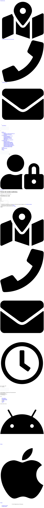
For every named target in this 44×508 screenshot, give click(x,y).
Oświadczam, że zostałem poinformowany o (8, 206)
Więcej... (13, 205)
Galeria (3, 147)
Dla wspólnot (4, 132)
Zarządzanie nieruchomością (8, 134)
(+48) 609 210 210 (3, 293)
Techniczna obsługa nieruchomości (8, 144)
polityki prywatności (29, 204)
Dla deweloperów (4, 135)
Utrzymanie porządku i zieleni (8, 146)
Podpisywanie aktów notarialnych (8, 139)
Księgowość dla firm (6, 141)
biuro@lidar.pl (2, 340)
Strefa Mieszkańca (4, 148)
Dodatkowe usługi (4, 140)
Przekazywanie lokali (7, 136)
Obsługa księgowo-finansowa (8, 138)
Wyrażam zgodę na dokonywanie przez (8, 205)
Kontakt (3, 149)
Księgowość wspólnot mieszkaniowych (9, 133)
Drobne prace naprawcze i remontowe (9, 145)
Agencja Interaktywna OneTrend (27, 504)
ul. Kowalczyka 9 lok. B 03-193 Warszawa (3, 248)
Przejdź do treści (2, 0)
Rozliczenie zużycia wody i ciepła (8, 143)
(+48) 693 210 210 (3, 294)
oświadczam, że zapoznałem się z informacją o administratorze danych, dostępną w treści (16, 204)
